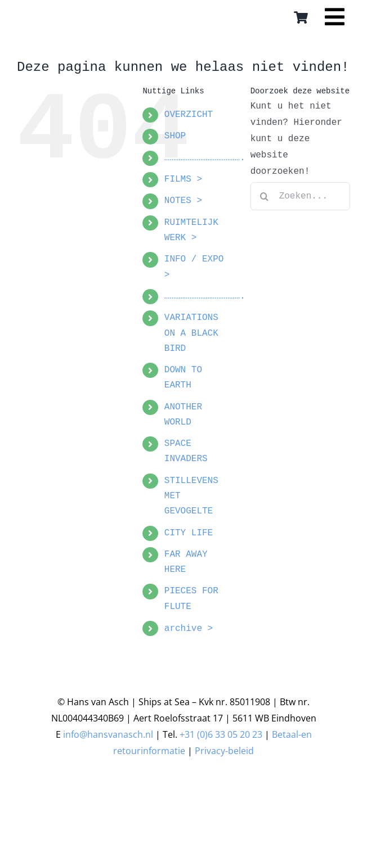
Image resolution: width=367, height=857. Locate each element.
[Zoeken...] (300, 196)
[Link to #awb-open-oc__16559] (334, 21)
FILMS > (183, 179)
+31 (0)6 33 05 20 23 (221, 734)
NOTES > (183, 201)
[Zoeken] (264, 196)
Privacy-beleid (224, 751)
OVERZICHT (188, 115)
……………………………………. (204, 158)
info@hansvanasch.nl (108, 734)
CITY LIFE (188, 533)
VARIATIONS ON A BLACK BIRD (191, 333)
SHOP (175, 136)
